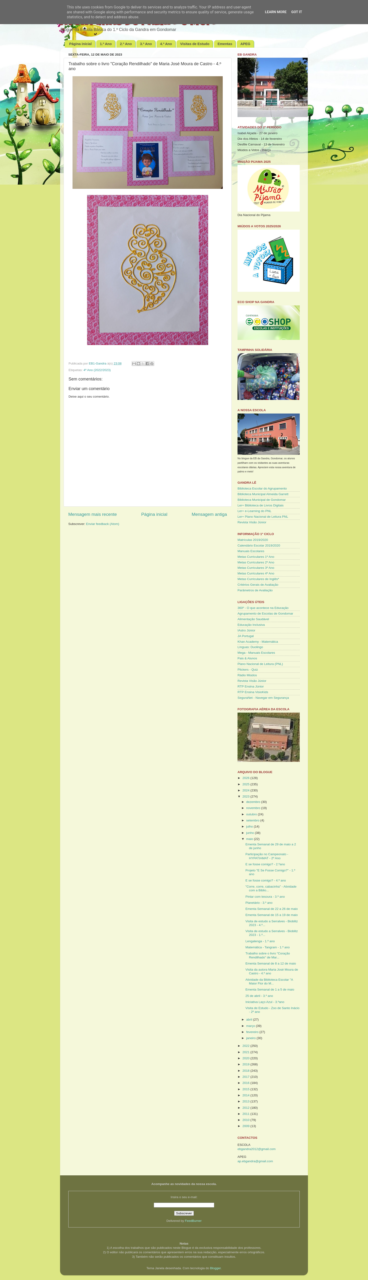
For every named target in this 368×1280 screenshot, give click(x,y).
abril (249, 1019)
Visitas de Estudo (194, 44)
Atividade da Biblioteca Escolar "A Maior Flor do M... (269, 981)
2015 (246, 1089)
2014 (246, 1095)
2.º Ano (126, 44)
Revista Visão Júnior (252, 522)
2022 (246, 1046)
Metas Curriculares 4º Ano (256, 573)
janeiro (251, 1038)
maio (250, 839)
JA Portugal (246, 636)
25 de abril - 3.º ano (259, 996)
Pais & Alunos (247, 658)
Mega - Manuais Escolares (256, 652)
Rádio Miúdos (247, 675)
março (251, 1026)
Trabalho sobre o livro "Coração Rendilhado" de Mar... (267, 955)
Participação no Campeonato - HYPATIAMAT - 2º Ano (266, 856)
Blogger (215, 1268)
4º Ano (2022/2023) (97, 370)
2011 (246, 1114)
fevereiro (252, 1032)
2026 (246, 778)
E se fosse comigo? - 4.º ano (265, 880)
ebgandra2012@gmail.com (257, 1149)
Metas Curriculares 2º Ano (256, 562)
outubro (252, 814)
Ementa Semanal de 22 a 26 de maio (271, 909)
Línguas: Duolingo (250, 647)
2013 (246, 1101)
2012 (246, 1107)
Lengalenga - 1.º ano (260, 941)
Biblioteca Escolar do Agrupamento (262, 488)
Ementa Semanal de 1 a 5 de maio (269, 989)
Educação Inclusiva (251, 625)
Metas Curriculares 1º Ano (256, 556)
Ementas (225, 44)
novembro (253, 808)
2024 (246, 790)
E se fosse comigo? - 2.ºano (265, 864)
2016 (246, 1083)
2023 (246, 796)
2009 (246, 1126)
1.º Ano (106, 44)
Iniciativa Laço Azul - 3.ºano (264, 1002)
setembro (253, 820)
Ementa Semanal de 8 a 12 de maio (270, 963)
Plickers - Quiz (248, 669)
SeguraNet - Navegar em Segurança (263, 697)
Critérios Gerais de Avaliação (258, 584)
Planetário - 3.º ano (258, 902)
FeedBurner (193, 1221)
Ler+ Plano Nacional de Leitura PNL (263, 516)
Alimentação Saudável (253, 619)
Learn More (276, 12)
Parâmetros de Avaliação (255, 590)
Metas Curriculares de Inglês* (258, 579)
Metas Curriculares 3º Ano (256, 568)
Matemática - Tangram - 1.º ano (267, 947)
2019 (246, 1064)
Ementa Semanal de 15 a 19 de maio (271, 915)
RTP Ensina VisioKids (253, 692)
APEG (245, 44)
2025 (246, 784)
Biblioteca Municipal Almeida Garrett (263, 494)
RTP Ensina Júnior (251, 686)
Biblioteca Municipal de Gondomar (262, 499)
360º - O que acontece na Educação (263, 608)
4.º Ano (166, 44)
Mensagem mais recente (92, 514)
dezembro (253, 802)
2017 (246, 1077)
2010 (246, 1120)
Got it (296, 12)
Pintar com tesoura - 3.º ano (265, 896)
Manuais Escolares (251, 551)
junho (250, 833)
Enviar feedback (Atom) (102, 524)
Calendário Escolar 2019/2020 (259, 545)
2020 (246, 1058)
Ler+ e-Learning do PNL (254, 511)
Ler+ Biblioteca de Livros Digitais (261, 505)
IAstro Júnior (246, 630)
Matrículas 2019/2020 (253, 540)
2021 (246, 1052)
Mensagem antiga (209, 514)
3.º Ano (146, 44)
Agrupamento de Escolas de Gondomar (265, 613)
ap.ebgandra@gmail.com (255, 1161)
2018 (246, 1070)
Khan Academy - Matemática (258, 641)
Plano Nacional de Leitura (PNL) (260, 664)
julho (250, 826)
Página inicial (80, 44)
